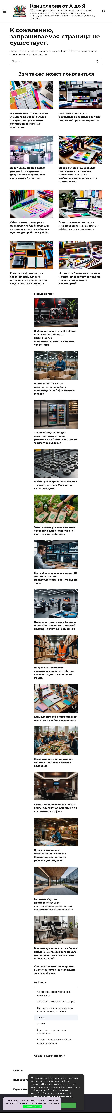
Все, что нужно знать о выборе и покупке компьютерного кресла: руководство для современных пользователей (55, 944)
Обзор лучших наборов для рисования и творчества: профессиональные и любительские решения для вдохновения (78, 173)
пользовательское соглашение (43, 1103)
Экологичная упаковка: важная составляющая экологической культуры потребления (54, 525)
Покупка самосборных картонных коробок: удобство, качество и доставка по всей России (54, 666)
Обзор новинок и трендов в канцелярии (53, 983)
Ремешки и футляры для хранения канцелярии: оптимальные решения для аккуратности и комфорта (28, 276)
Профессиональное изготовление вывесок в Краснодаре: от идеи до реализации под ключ (50, 847)
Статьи (41, 1013)
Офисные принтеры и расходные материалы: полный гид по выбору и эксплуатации (80, 116)
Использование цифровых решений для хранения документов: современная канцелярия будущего (27, 172)
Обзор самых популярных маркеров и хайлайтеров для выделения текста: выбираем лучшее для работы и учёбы (29, 225)
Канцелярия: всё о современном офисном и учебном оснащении (55, 711)
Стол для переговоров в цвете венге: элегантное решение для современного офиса (55, 800)
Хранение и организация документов (52, 1021)
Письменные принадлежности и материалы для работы (55, 999)
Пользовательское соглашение (34, 1069)
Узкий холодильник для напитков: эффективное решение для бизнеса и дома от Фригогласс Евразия (55, 433)
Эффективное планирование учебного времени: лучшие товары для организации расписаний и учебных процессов (29, 120)
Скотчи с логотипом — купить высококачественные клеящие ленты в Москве (54, 959)
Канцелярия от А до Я (57, 6)
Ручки (42, 1007)
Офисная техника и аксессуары (56, 991)
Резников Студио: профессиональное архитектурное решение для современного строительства (54, 895)
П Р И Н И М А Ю (32, 1106)
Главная (18, 1060)
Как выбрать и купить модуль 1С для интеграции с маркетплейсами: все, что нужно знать (55, 572)
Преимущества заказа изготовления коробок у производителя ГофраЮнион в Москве (54, 385)
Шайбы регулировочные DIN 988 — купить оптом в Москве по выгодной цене (55, 480)
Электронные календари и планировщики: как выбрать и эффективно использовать (78, 224)
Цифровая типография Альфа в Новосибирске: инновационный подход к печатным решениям (55, 619)
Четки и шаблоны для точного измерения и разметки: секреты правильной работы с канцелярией (80, 276)
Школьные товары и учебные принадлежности (54, 1031)
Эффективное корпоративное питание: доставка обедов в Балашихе (53, 754)
